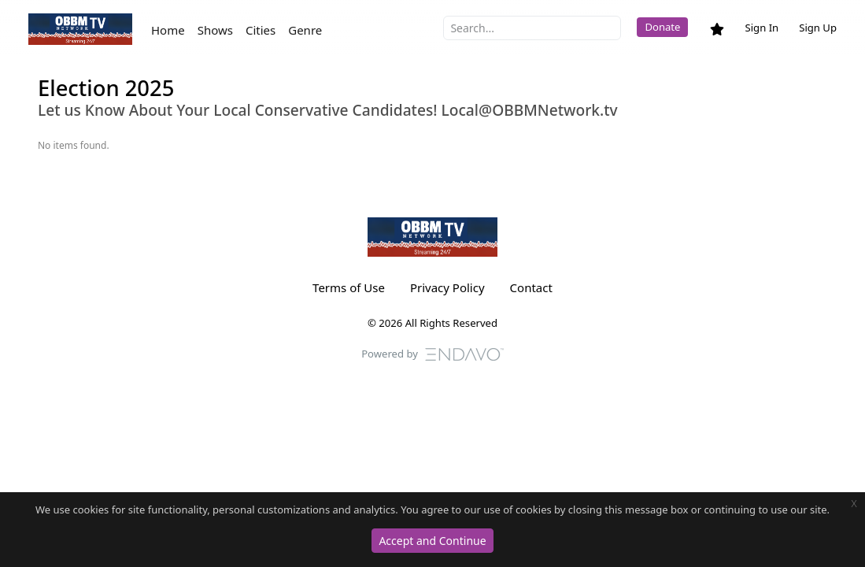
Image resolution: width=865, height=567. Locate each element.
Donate (662, 27)
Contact (531, 287)
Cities (260, 30)
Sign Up (818, 27)
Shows (215, 30)
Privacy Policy (447, 287)
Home (168, 30)
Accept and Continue (432, 540)
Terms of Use (348, 287)
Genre (305, 30)
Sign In (761, 27)
